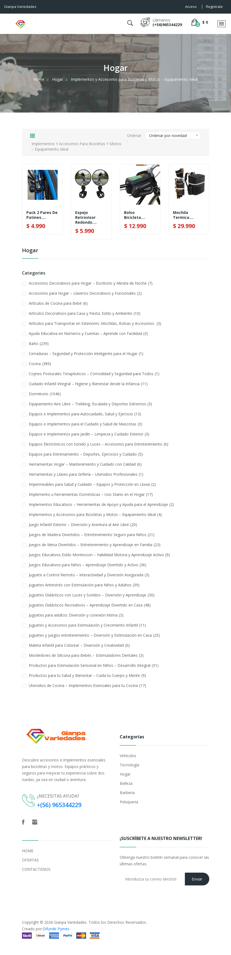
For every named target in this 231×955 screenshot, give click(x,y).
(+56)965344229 (167, 24)
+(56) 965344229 (61, 805)
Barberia (127, 792)
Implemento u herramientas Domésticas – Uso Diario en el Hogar (91, 494)
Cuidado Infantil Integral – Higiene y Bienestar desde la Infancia (88, 383)
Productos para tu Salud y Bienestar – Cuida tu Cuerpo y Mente (87, 675)
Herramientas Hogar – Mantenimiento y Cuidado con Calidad (85, 464)
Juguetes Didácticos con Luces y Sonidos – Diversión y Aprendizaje (91, 595)
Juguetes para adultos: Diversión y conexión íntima (76, 615)
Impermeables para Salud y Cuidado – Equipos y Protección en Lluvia (92, 484)
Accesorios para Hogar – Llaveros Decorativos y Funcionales (85, 293)
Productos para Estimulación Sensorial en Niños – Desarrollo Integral (94, 665)
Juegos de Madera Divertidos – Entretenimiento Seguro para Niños (91, 534)
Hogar (57, 79)
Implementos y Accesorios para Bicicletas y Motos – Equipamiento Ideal (95, 514)
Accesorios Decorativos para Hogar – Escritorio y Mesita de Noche (91, 283)
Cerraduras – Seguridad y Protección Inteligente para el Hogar (86, 353)
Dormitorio (45, 393)
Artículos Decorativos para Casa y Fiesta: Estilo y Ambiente (84, 313)
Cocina (40, 363)
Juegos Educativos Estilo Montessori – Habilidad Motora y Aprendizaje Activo (99, 554)
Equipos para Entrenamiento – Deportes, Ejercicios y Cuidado (86, 454)
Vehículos (128, 755)
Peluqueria (129, 801)
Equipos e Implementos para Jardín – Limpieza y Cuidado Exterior (89, 434)
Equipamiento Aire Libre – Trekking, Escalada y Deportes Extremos (90, 403)
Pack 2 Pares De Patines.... (42, 215)
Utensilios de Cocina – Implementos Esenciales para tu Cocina (87, 685)
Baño (39, 343)
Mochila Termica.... (183, 215)
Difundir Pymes (56, 928)
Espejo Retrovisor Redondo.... (86, 217)
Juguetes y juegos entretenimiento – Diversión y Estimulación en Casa (94, 635)
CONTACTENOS (36, 869)
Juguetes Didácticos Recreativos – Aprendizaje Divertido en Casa (90, 605)
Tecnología (129, 764)
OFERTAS (30, 859)
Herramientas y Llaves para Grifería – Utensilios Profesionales (86, 474)
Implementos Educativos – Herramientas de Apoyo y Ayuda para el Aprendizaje (101, 504)
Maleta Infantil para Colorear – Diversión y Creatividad (79, 645)
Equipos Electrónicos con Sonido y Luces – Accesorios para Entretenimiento (98, 444)
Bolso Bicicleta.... (134, 215)
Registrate (214, 6)
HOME (27, 850)
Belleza (126, 783)
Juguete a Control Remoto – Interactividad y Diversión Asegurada (89, 574)
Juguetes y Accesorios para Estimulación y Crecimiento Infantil (87, 625)
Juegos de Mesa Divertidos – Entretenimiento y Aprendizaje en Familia (94, 544)
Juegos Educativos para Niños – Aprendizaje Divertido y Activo (87, 564)
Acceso (191, 6)
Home (38, 79)
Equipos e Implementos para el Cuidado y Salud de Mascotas (85, 424)
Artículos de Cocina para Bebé (58, 303)
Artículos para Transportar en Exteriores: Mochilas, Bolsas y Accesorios (95, 323)
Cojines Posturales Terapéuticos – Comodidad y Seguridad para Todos (94, 373)
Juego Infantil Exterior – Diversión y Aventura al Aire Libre (83, 524)
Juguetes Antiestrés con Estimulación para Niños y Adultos (84, 584)
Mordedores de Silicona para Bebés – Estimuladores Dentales (86, 655)
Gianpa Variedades (70, 922)
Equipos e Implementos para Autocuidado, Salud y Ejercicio (85, 413)
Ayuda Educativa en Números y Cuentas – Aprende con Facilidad (88, 333)
